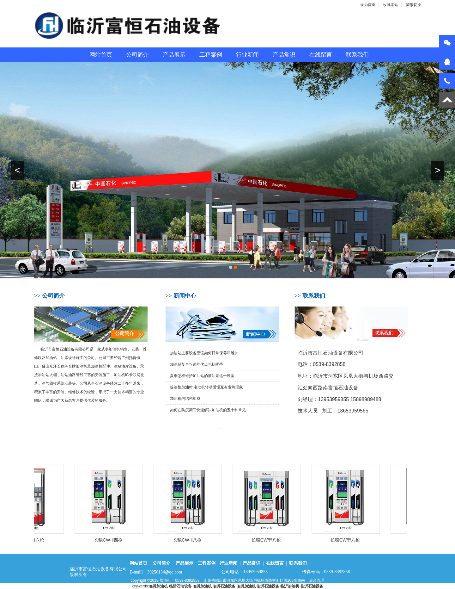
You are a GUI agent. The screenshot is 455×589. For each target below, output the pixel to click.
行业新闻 (247, 55)
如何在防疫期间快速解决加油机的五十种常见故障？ (208, 412)
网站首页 (100, 55)
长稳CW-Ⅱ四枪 (113, 539)
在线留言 (320, 55)
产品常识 (284, 55)
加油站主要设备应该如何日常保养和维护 (204, 353)
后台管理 (316, 580)
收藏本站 (390, 5)
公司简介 (137, 55)
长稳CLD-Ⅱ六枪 (34, 539)
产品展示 (174, 55)
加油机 (165, 580)
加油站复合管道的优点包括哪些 (196, 364)
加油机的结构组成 (185, 398)
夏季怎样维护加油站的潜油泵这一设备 (202, 376)
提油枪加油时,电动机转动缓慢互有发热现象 (206, 387)
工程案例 (210, 55)
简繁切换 (413, 5)
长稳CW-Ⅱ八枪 (192, 539)
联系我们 (357, 55)
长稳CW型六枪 (350, 539)
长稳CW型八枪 (271, 539)
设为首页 (367, 5)
